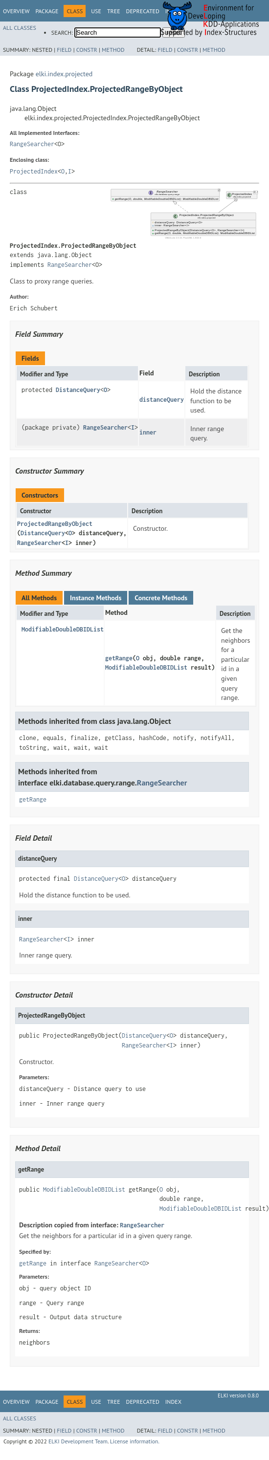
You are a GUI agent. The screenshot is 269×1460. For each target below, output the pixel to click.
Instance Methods (95, 597)
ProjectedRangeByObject (54, 523)
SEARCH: (62, 32)
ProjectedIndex (34, 171)
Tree (113, 11)
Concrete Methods (160, 597)
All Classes (19, 27)
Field (64, 49)
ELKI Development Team (78, 1441)
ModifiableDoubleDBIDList (63, 629)
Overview (16, 11)
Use (96, 11)
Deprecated (142, 11)
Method (113, 49)
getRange (119, 658)
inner (148, 432)
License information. (134, 1441)
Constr (86, 49)
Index (173, 1401)
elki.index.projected (64, 73)
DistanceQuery (78, 389)
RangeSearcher (32, 144)
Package (46, 11)
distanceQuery (161, 399)
